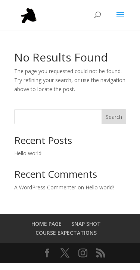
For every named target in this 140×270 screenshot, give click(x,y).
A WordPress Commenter (45, 187)
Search (114, 116)
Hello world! (28, 153)
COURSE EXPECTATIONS (66, 232)
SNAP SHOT (86, 223)
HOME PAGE (46, 223)
